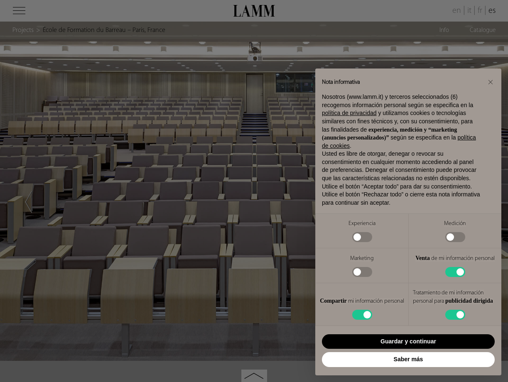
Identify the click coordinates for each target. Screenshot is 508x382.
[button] (490, 81)
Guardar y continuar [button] (408, 341)
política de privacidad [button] (349, 113)
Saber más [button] (408, 359)
